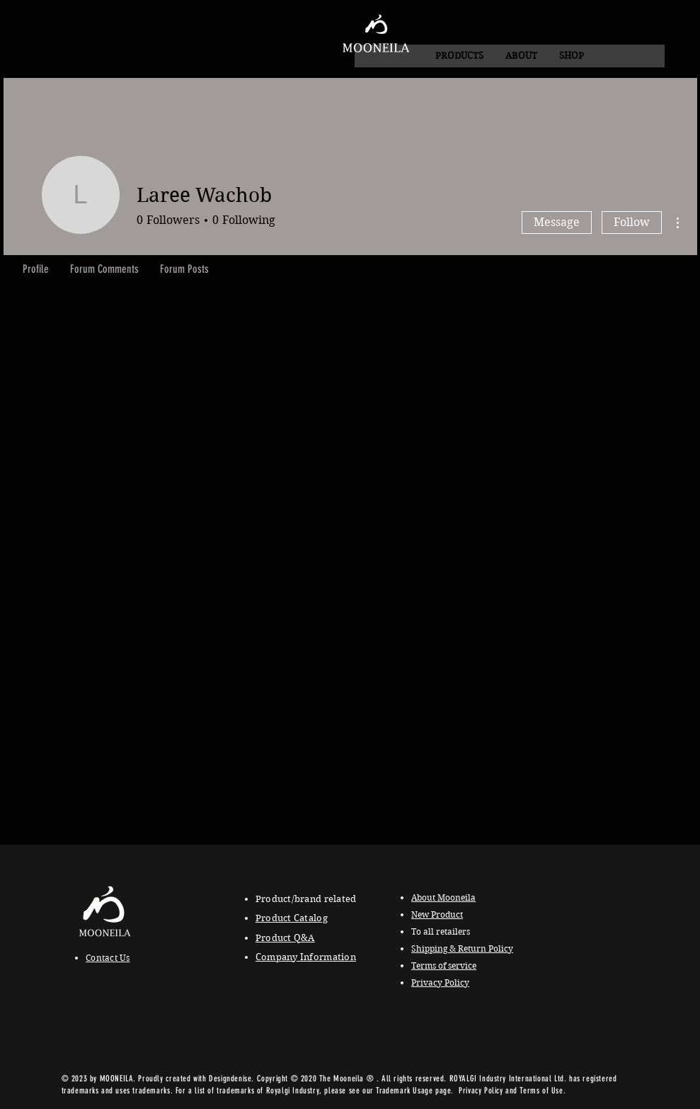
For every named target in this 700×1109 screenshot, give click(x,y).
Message (557, 222)
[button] (521, 56)
